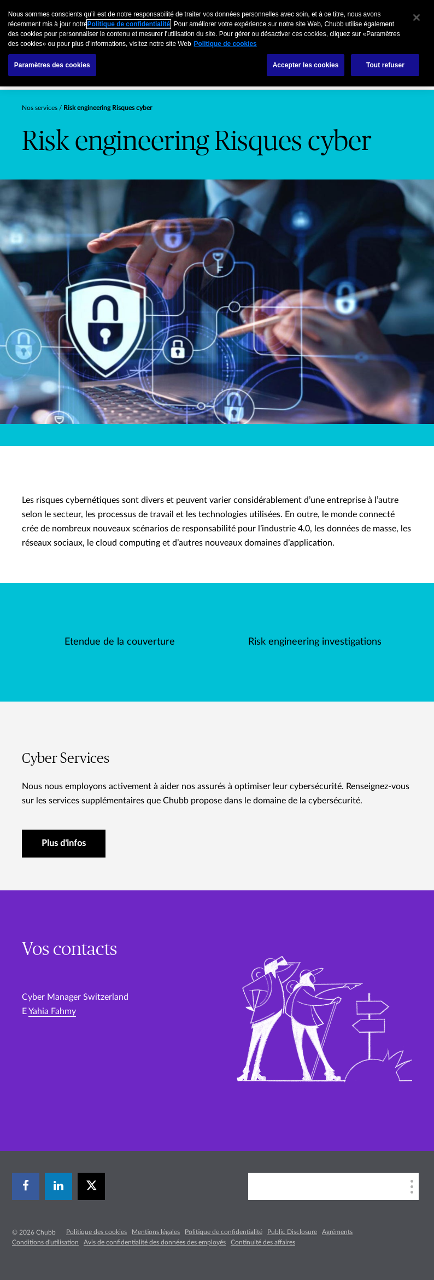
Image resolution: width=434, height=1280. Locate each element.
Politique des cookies (96, 1232)
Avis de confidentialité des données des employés (155, 1242)
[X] (91, 1186)
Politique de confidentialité (223, 1232)
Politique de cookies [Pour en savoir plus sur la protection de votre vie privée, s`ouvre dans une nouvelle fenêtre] (225, 44)
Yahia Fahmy (52, 1011)
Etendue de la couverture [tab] (119, 642)
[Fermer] (416, 17)
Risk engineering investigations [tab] (315, 642)
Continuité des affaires (263, 1242)
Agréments (337, 1232)
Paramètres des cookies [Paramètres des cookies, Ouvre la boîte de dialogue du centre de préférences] (52, 65)
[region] (217, 43)
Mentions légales (156, 1232)
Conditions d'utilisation (45, 1242)
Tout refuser (385, 65)
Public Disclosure (292, 1232)
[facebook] (25, 1186)
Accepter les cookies (306, 65)
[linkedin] (58, 1186)
